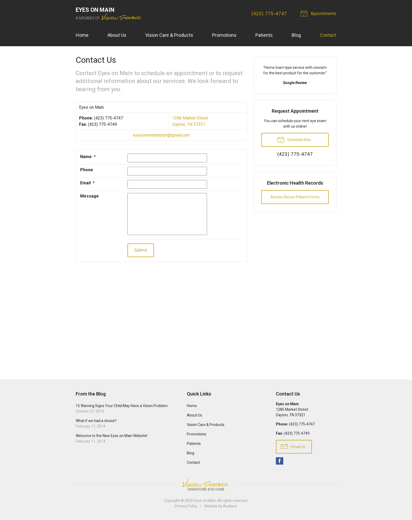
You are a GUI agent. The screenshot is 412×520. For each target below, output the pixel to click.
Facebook (279, 461)
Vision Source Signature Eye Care (206, 484)
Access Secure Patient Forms (295, 197)
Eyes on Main (205, 500)
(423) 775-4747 (269, 14)
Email (87, 182)
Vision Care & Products (169, 35)
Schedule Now (294, 139)
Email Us (293, 446)
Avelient (230, 506)
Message (89, 196)
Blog (296, 35)
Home (82, 35)
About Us (116, 35)
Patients (264, 35)
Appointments (319, 13)
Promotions (224, 35)
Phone (86, 169)
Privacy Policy (186, 506)
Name (88, 156)
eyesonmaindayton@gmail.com (161, 135)
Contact (328, 35)
